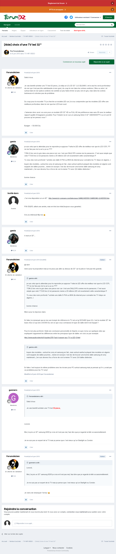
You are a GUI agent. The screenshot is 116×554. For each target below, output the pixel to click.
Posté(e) (32, 72)
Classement (52, 30)
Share (91, 52)
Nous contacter (58, 548)
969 (13, 410)
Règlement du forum (56, 3)
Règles (14, 30)
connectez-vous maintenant (77, 512)
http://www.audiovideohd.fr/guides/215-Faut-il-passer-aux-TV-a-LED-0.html (52, 337)
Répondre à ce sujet (102, 62)
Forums (5, 30)
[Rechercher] (87, 25)
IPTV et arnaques (56, 10)
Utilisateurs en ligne (37, 30)
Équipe (23, 30)
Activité (17, 25)
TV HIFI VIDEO (29, 54)
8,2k (13, 161)
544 (13, 92)
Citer (31, 132)
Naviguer (7, 26)
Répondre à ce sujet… (23, 523)
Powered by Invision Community (58, 551)
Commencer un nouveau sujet (74, 62)
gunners (13, 390)
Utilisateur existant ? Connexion (88, 17)
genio (13, 141)
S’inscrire (108, 17)
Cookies (69, 548)
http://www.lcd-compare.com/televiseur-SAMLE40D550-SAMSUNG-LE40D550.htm (79, 198)
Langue (47, 548)
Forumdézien (18, 51)
